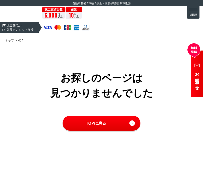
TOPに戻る (96, 123)
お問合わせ (197, 79)
